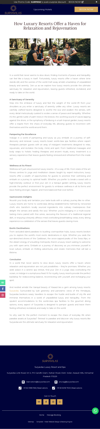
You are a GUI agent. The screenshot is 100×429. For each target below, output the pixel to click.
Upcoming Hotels (43, 9)
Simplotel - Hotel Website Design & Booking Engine (54, 422)
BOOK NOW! (76, 2)
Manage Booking (54, 415)
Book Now (86, 9)
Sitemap (31, 422)
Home (41, 415)
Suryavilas (14, 291)
